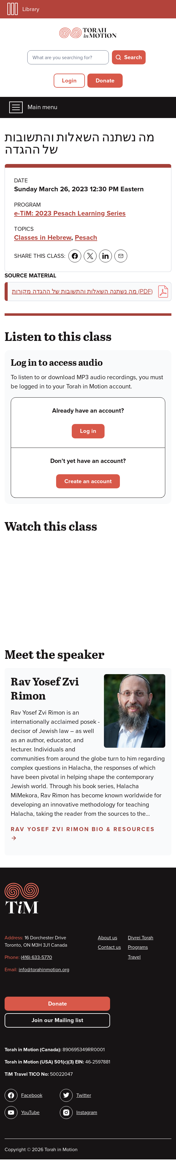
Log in (88, 431)
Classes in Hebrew (42, 238)
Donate (105, 80)
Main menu (33, 107)
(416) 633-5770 (36, 957)
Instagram (86, 1112)
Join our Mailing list (57, 1020)
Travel (134, 957)
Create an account (88, 481)
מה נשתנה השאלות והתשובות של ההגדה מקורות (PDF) (90, 291)
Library (23, 9)
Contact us (109, 947)
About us (107, 938)
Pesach (86, 238)
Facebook (31, 1095)
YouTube (30, 1112)
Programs (138, 947)
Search (133, 57)
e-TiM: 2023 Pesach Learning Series (70, 213)
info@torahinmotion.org (44, 970)
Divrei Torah (140, 938)
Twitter (83, 1095)
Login (69, 80)
